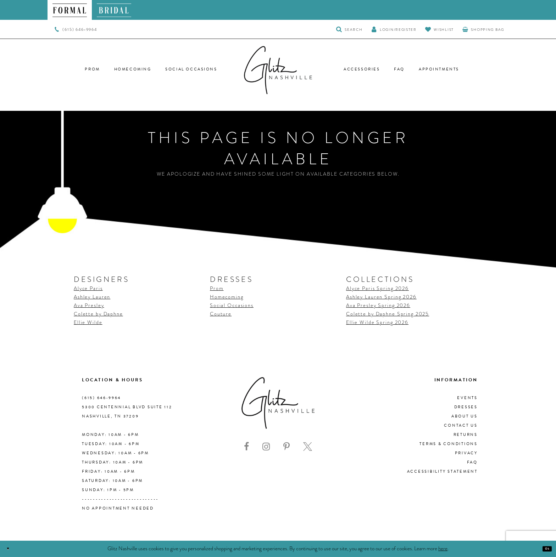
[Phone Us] (76, 29)
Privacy (466, 453)
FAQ (472, 462)
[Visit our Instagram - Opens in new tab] (266, 446)
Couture (221, 313)
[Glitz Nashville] (278, 70)
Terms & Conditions (448, 444)
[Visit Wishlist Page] (439, 29)
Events (467, 398)
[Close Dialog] (11, 549)
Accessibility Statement (442, 471)
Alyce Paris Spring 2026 (377, 288)
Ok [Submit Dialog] (543, 549)
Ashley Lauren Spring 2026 (381, 296)
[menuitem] (70, 10)
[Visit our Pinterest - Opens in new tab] (286, 446)
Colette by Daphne (98, 313)
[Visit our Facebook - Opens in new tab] (246, 446)
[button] (394, 29)
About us (464, 416)
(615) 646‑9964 (101, 398)
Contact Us (461, 425)
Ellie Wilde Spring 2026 (377, 322)
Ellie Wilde (88, 322)
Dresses (466, 407)
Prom (216, 288)
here (442, 548)
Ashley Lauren (92, 296)
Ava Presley (89, 305)
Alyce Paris (88, 288)
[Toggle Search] (349, 29)
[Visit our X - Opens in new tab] (307, 446)
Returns (466, 435)
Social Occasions (232, 305)
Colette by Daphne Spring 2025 (387, 313)
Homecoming (227, 296)
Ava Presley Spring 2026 (378, 305)
